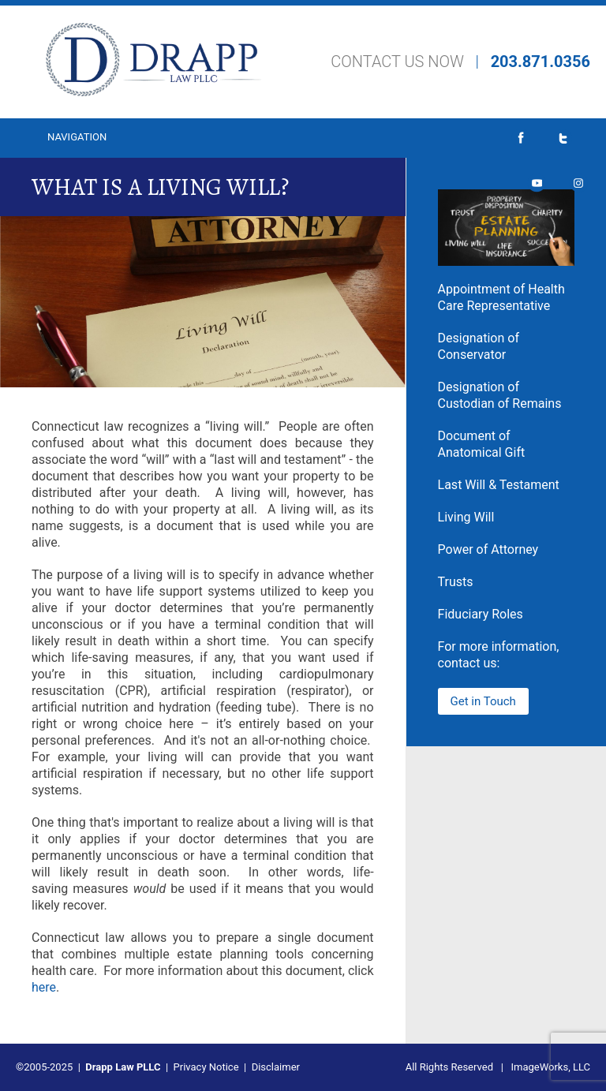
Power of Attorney (488, 549)
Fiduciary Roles (480, 614)
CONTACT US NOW (397, 61)
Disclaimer (276, 1067)
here (44, 987)
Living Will (466, 517)
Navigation (77, 137)
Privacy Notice (206, 1067)
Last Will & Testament (498, 484)
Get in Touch (483, 701)
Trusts (455, 581)
